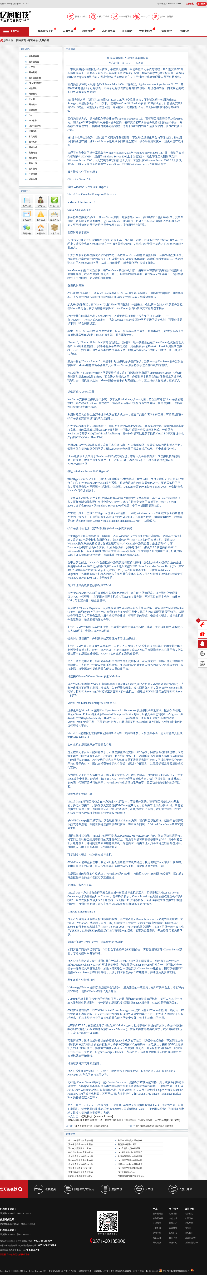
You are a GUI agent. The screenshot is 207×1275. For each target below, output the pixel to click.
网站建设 (157, 1242)
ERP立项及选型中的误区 (129, 1148)
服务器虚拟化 (35, 78)
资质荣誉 (189, 1223)
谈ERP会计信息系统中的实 (80, 1160)
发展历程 (189, 1218)
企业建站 (127, 31)
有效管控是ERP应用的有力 (80, 1152)
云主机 (32, 67)
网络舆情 (33, 158)
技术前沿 (33, 168)
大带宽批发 (145, 31)
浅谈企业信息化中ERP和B (80, 1168)
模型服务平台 (45, 31)
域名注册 (33, 179)
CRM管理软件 (35, 83)
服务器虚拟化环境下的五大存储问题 (92, 1126)
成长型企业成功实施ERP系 (80, 1156)
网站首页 (21, 40)
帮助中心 (33, 40)
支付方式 (173, 1218)
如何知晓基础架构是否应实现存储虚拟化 (154, 1126)
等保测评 (166, 31)
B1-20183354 (152, 1271)
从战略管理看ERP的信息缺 (130, 1156)
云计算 (32, 99)
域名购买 (50, 1189)
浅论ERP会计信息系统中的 (80, 1172)
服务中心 (173, 1242)
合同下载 (173, 1238)
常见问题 (33, 136)
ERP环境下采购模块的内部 (130, 1168)
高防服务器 (108, 31)
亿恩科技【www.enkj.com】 (98, 1116)
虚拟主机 (116, 1189)
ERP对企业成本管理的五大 (80, 1176)
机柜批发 (87, 31)
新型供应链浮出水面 (127, 1144)
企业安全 (33, 110)
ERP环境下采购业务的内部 (130, 1160)
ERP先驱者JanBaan (126, 1172)
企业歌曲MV (190, 1238)
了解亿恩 (184, 31)
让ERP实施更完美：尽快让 (80, 1148)
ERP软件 (33, 120)
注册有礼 (190, 3)
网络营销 (33, 72)
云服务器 (68, 31)
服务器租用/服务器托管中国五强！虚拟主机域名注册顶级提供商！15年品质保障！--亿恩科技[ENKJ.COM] (123, 1120)
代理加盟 (173, 1228)
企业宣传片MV (191, 1242)
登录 (203, 3)
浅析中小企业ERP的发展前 (80, 1144)
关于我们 (189, 1213)
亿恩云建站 (185, 1189)
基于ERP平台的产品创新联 (130, 1140)
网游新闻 (33, 94)
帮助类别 (26, 49)
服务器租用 (34, 56)
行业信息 (33, 174)
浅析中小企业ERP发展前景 (130, 1164)
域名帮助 (33, 88)
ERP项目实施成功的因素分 (130, 1152)
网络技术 (33, 147)
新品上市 (33, 163)
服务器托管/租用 (84, 1189)
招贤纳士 (189, 1228)
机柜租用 (157, 1223)
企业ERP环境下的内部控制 (80, 1140)
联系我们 (189, 1233)
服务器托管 (34, 62)
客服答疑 (173, 1213)
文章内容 (44, 40)
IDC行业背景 (35, 126)
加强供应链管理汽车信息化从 (131, 1176)
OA (30, 115)
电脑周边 (33, 152)
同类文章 (70, 1134)
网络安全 (33, 104)
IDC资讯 (173, 1233)
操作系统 (33, 142)
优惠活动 (33, 131)
